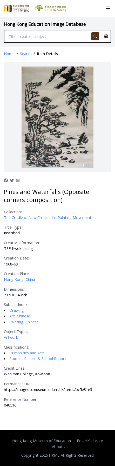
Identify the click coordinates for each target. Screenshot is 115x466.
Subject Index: (16, 304)
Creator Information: (22, 242)
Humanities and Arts (27, 352)
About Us (60, 446)
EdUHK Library (90, 440)
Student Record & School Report (37, 358)
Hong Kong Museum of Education (41, 440)
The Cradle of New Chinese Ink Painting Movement (47, 217)
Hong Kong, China (19, 279)
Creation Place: (17, 273)
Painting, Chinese (24, 321)
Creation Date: (16, 258)
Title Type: (13, 227)
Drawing (16, 310)
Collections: (13, 211)
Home (9, 53)
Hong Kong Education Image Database (45, 24)
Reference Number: (20, 399)
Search (26, 53)
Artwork (11, 337)
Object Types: (16, 331)
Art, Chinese (19, 315)
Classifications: (16, 347)
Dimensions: (14, 289)
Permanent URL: (18, 383)
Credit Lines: (14, 368)
